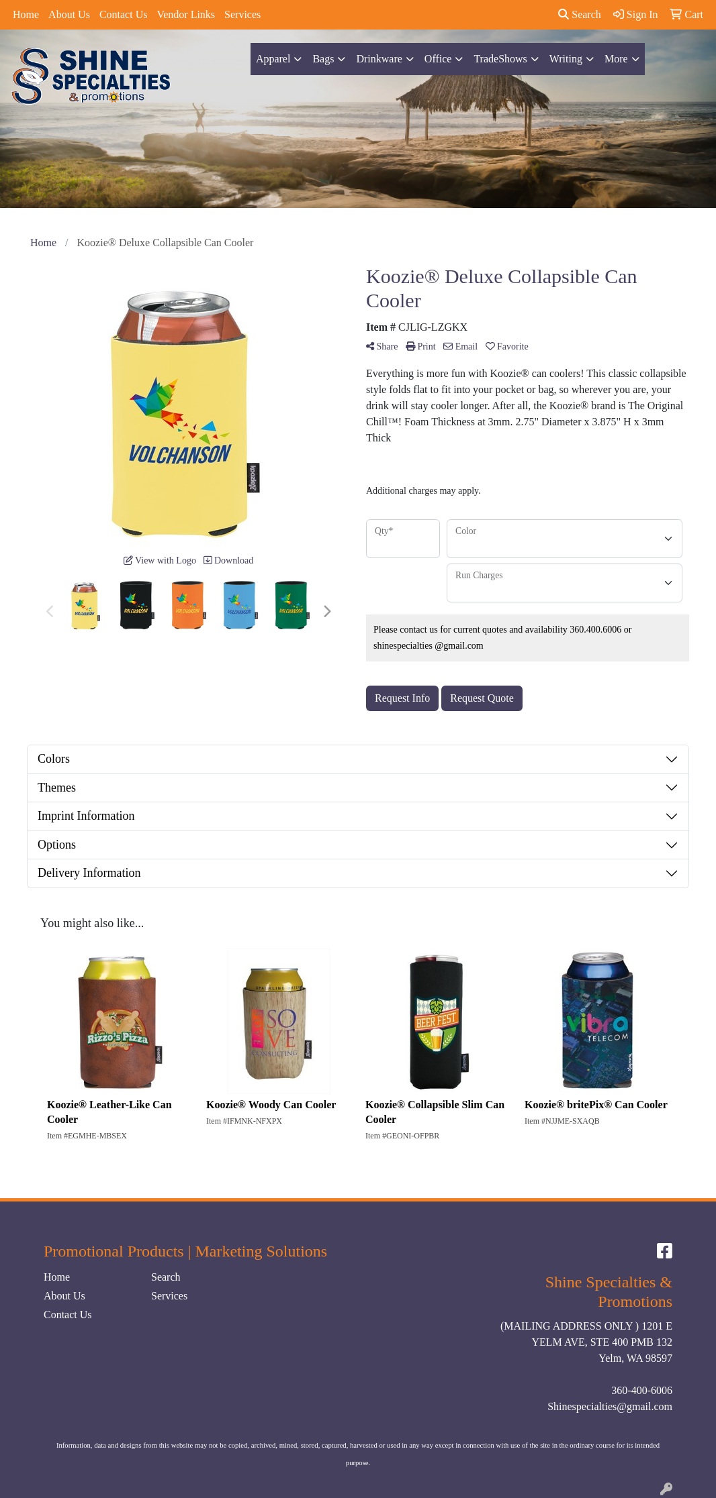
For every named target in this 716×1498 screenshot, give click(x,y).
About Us (69, 14)
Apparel (273, 58)
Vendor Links (185, 14)
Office (438, 58)
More (616, 58)
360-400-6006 (641, 1390)
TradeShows (500, 58)
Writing (565, 58)
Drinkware (379, 58)
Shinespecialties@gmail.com (609, 1406)
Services (242, 14)
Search (579, 14)
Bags (323, 58)
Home (26, 14)
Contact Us (123, 14)
